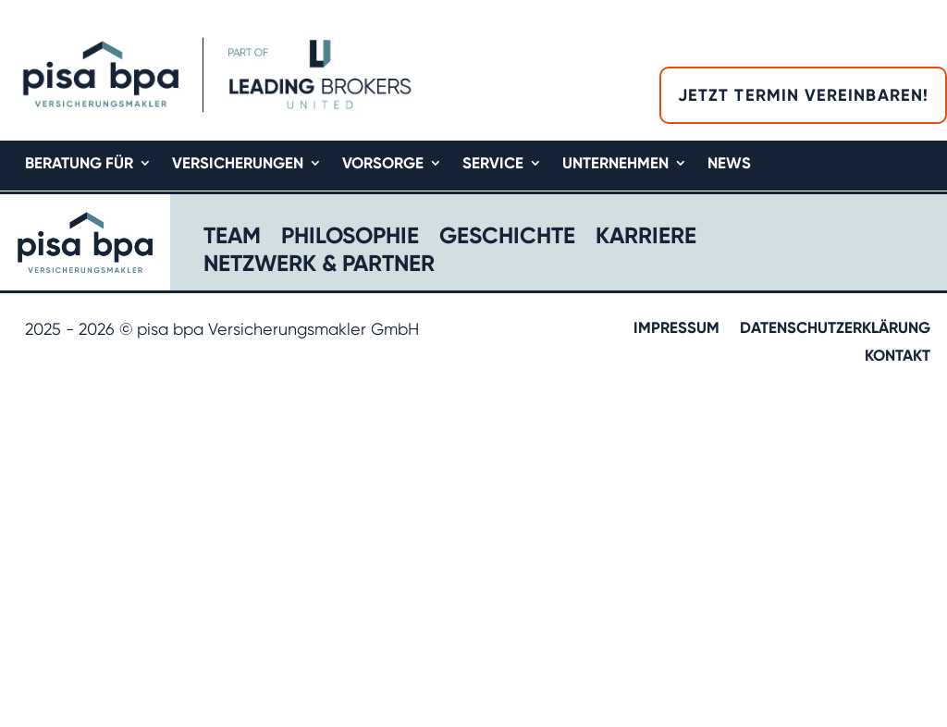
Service (492, 164)
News (729, 164)
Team (232, 238)
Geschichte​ (507, 238)
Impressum (676, 329)
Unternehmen (615, 164)
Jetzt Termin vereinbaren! (803, 95)
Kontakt (897, 356)
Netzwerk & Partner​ (319, 266)
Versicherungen (237, 164)
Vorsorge (383, 164)
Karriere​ (646, 238)
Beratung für (79, 164)
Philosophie (350, 238)
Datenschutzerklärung (835, 329)
